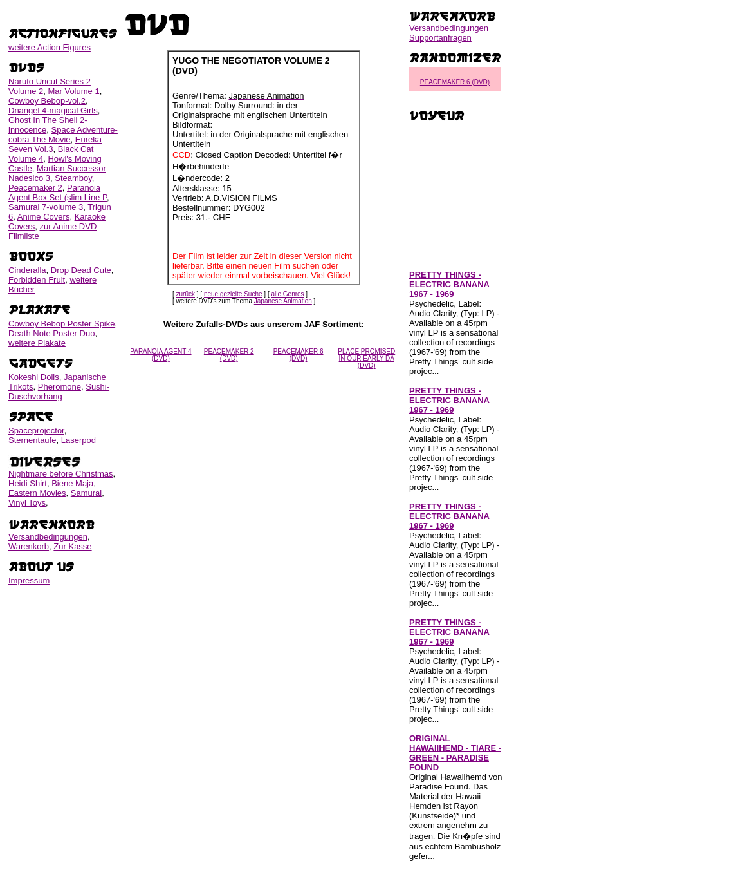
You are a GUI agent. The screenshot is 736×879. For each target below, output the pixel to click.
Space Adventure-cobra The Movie (63, 134)
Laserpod (78, 440)
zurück (185, 294)
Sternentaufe (32, 440)
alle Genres (287, 294)
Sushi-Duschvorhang (58, 391)
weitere (49, 47)
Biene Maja (72, 483)
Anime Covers (43, 217)
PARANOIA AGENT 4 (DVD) (160, 355)
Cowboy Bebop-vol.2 (47, 101)
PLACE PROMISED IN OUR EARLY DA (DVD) (366, 358)
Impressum (29, 580)
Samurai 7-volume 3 (45, 207)
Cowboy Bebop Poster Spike (61, 323)
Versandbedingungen (47, 537)
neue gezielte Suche (233, 294)
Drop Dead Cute (81, 270)
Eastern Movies (37, 493)
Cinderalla (27, 270)
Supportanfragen (440, 38)
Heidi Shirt (27, 483)
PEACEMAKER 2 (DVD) (229, 355)
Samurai (86, 493)
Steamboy (73, 178)
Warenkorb (28, 546)
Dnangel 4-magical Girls (53, 110)
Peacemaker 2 (35, 188)
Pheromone (59, 387)
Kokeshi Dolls (33, 377)
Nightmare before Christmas (60, 473)
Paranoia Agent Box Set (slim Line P (57, 192)
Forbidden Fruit (36, 280)
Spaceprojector (36, 430)
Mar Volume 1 (73, 91)
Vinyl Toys (27, 502)
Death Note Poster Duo (51, 333)
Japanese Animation (283, 301)
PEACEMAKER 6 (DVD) (298, 355)
